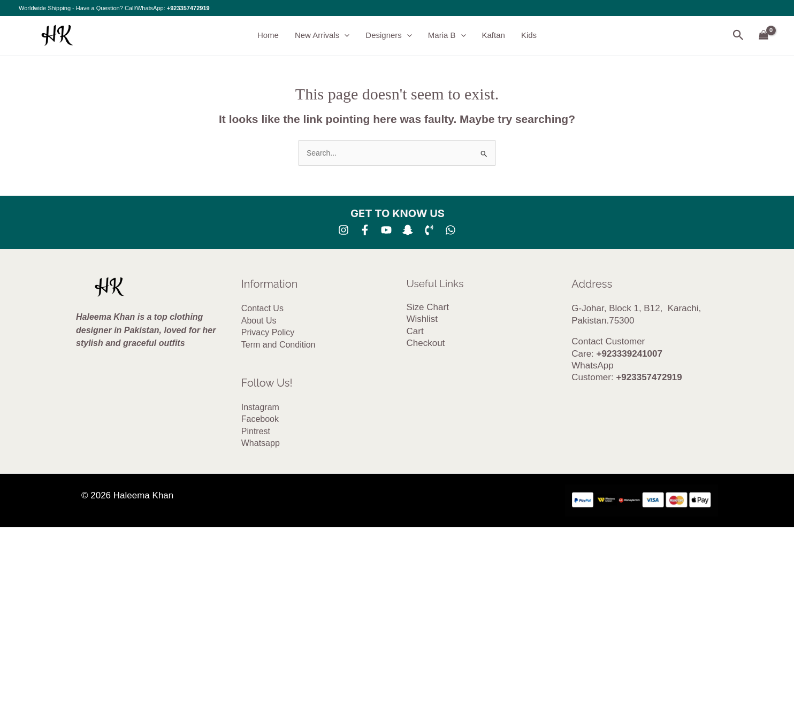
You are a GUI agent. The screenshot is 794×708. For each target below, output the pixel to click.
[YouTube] (386, 230)
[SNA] (407, 230)
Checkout (426, 343)
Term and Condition (278, 344)
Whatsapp (260, 443)
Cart (415, 331)
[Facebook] (365, 230)
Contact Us (262, 308)
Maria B (447, 35)
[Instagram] (343, 230)
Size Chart (428, 307)
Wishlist (422, 319)
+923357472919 (188, 8)
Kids (529, 35)
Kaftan (493, 35)
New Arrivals (322, 35)
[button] (344, 35)
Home (268, 35)
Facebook (260, 419)
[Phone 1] (429, 230)
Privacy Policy (268, 332)
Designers (388, 35)
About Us (259, 320)
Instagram (260, 407)
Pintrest (255, 431)
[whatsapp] (450, 230)
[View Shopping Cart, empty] (764, 35)
